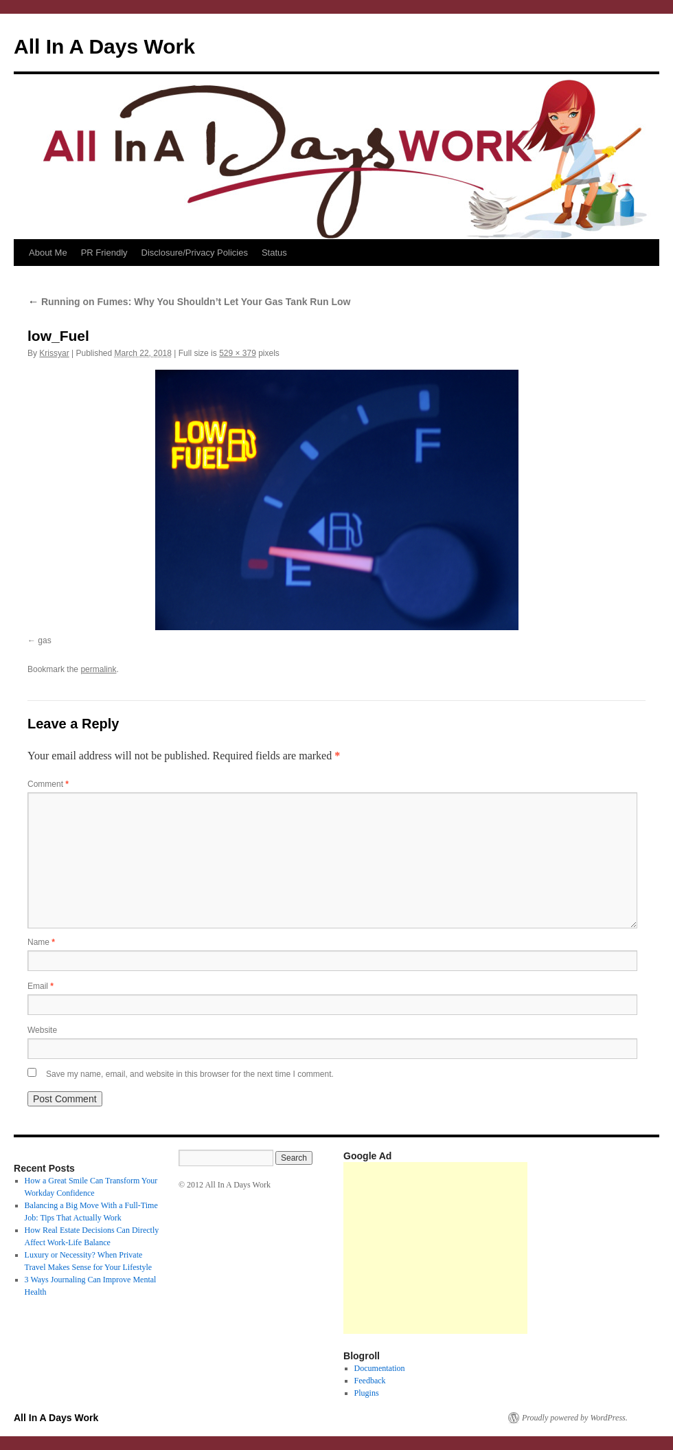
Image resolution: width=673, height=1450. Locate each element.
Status (274, 252)
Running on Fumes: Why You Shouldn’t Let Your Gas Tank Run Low (188, 301)
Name (41, 942)
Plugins (366, 1393)
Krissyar (54, 353)
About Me (48, 252)
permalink (98, 669)
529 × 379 (237, 353)
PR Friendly (104, 252)
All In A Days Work (104, 46)
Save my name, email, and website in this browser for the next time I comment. (190, 1074)
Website (42, 1030)
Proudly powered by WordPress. (575, 1418)
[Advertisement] (435, 1248)
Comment (48, 784)
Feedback (370, 1380)
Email (40, 986)
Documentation (379, 1368)
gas (44, 640)
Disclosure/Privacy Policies (194, 252)
